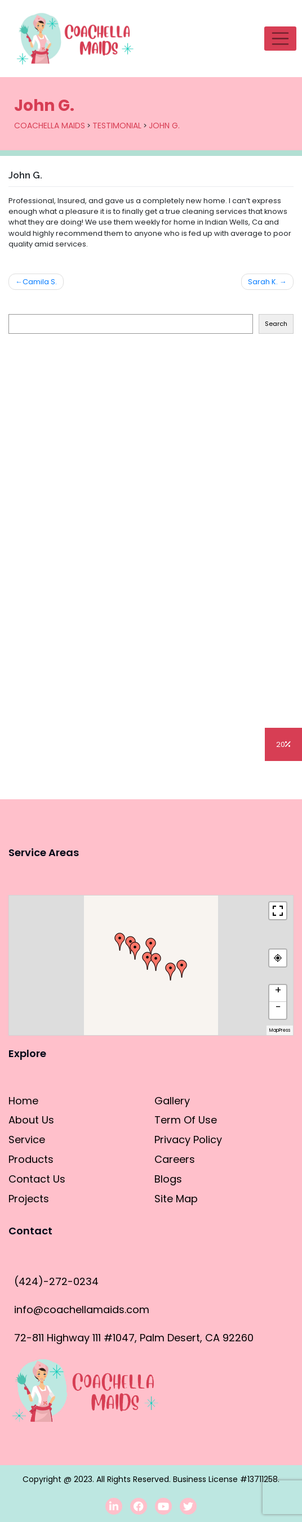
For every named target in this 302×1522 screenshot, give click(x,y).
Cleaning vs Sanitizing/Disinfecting (83, 595)
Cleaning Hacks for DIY (58, 621)
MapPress (279, 1030)
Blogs (39, 784)
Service (26, 1139)
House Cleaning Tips (52, 542)
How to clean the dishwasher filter (83, 437)
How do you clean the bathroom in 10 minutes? (111, 490)
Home (23, 1101)
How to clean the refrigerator (73, 384)
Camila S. (40, 282)
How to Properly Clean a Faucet (78, 674)
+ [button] (278, 991)
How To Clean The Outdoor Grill (78, 411)
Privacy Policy (188, 1139)
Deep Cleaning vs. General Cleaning (87, 569)
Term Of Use (185, 1120)
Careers (174, 1159)
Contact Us (36, 1179)
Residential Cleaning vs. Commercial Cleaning (109, 516)
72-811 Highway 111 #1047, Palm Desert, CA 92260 (134, 1338)
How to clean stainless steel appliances (95, 463)
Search (19, 305)
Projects (28, 1199)
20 (283, 744)
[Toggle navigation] (280, 38)
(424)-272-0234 (56, 1281)
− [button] (278, 1008)
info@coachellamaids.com (81, 1309)
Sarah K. (263, 282)
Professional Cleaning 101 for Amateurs (93, 648)
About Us (31, 1120)
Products (31, 1159)
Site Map (176, 1199)
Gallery (172, 1101)
